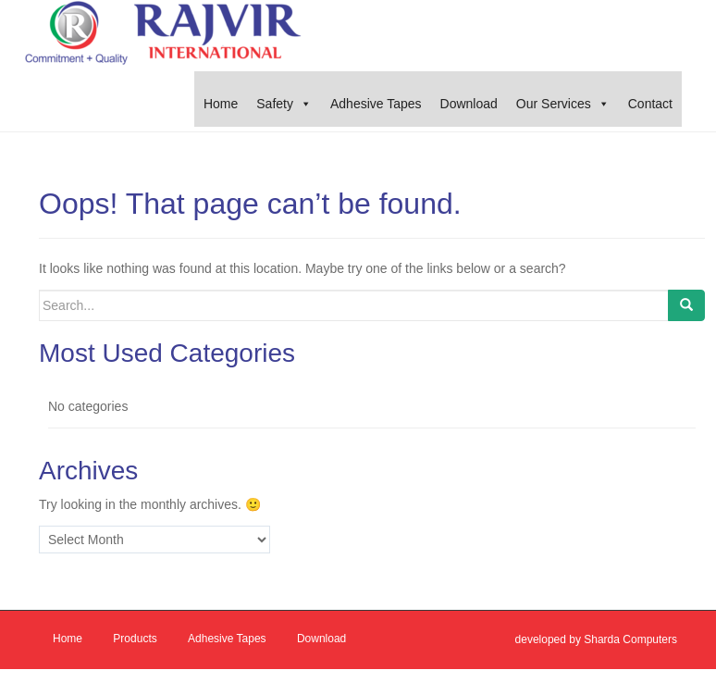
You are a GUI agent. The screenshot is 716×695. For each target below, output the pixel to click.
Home (221, 103)
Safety (274, 103)
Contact (650, 103)
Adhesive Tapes (376, 103)
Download (469, 103)
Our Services (553, 103)
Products (134, 638)
